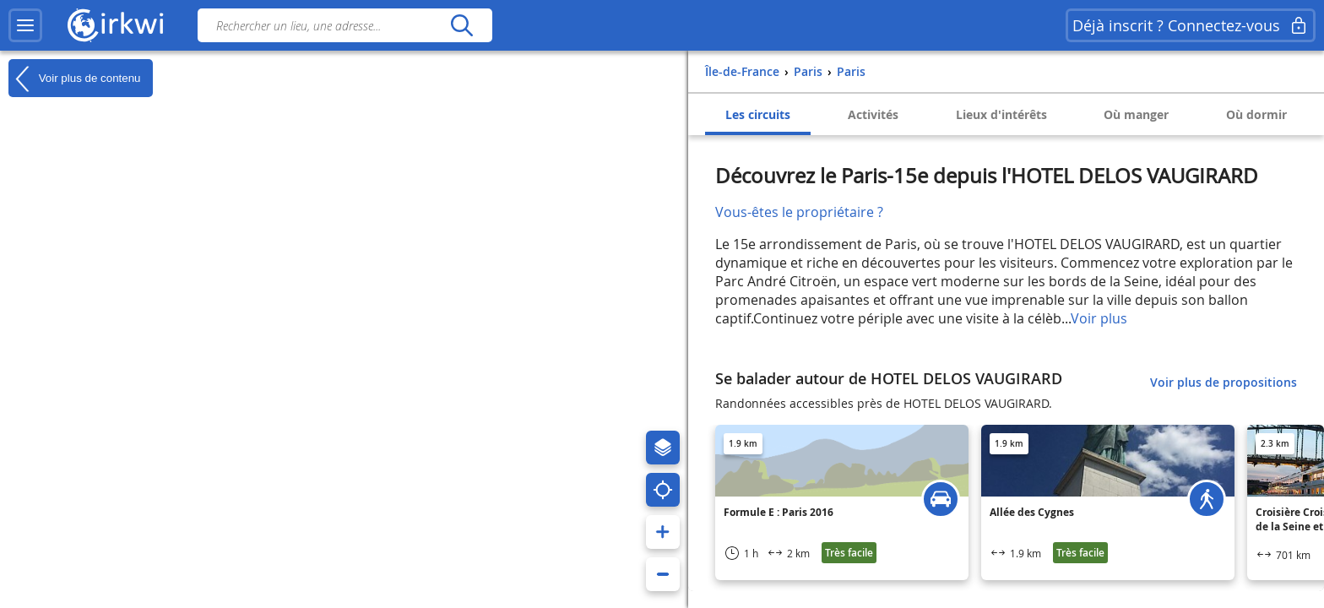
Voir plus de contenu (74, 78)
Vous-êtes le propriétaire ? (799, 212)
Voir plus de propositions (1223, 382)
